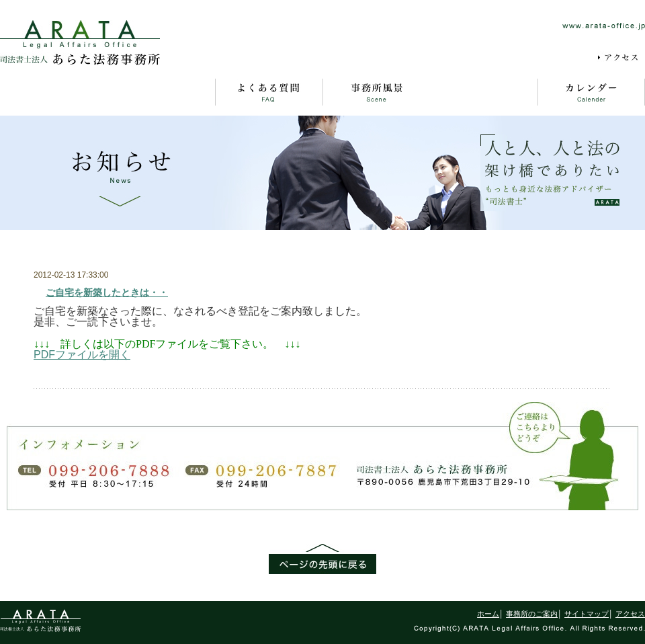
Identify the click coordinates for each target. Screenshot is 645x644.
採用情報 (566, 58)
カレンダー (591, 92)
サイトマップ (504, 58)
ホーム (54, 92)
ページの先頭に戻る (322, 559)
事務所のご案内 (161, 92)
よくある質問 (268, 92)
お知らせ (484, 92)
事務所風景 (376, 92)
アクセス (621, 58)
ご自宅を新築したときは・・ (107, 292)
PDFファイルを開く (82, 354)
